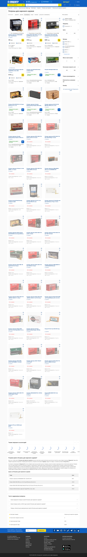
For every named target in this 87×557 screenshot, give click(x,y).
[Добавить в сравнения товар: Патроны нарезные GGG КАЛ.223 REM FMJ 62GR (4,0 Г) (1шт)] (59, 90)
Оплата (45, 537)
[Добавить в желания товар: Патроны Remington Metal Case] (59, 53)
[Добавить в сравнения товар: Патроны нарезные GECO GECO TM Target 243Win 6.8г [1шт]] (41, 154)
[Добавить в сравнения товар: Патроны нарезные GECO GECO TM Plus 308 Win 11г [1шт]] (41, 250)
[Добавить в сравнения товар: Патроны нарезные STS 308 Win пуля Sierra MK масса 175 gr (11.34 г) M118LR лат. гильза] (59, 186)
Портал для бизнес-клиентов (68, 539)
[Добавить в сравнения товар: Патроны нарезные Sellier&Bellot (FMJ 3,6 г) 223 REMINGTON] (59, 154)
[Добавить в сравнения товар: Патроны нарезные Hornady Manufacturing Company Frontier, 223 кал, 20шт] (23, 122)
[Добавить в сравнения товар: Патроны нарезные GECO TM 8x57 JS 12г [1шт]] (41, 346)
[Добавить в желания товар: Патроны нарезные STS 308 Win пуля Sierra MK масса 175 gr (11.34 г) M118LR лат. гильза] (59, 184)
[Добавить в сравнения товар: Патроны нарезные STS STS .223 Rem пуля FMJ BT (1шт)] (41, 186)
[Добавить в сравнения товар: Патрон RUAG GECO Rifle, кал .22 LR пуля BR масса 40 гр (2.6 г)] (41, 20)
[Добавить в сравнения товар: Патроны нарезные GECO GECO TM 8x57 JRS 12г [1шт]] (59, 218)
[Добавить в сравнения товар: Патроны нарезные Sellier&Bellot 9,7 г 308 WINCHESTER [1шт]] (59, 250)
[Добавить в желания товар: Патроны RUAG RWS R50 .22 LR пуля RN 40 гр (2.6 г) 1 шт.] (23, 88)
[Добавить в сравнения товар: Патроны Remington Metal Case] (59, 55)
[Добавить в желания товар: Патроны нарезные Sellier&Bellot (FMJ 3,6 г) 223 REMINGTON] (59, 152)
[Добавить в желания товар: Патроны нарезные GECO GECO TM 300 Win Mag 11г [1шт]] (23, 377)
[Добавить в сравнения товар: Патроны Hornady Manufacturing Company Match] (41, 55)
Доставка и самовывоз (49, 540)
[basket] (77, 5)
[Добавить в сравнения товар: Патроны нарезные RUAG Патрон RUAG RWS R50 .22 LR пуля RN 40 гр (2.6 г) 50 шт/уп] (23, 218)
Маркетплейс (28, 545)
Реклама (27, 546)
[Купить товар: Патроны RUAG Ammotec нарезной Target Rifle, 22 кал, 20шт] (22, 75)
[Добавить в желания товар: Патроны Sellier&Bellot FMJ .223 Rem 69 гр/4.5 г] (41, 377)
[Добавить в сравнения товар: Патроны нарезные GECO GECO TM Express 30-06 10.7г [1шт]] (41, 122)
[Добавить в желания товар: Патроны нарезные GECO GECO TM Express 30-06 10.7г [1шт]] (41, 120)
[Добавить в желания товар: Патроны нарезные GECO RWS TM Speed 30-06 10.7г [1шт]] (23, 248)
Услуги (45, 545)
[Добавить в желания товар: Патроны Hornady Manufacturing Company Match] (41, 53)
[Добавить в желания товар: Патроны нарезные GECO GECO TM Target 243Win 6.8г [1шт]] (41, 152)
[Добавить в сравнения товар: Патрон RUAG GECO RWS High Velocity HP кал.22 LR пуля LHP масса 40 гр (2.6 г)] (59, 20)
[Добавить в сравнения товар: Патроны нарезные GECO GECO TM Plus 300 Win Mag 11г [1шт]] (59, 122)
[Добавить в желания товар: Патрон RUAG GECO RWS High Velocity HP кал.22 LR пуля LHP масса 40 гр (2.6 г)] (59, 18)
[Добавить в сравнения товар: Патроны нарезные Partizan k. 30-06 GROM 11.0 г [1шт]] (23, 154)
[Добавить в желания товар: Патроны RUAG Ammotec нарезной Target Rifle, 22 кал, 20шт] (23, 53)
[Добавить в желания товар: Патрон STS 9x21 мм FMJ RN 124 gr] (59, 312)
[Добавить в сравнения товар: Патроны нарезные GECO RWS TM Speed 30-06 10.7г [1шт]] (23, 250)
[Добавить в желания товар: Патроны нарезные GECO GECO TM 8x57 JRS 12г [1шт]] (59, 216)
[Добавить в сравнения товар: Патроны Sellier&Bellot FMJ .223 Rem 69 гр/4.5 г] (41, 378)
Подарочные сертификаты (49, 546)
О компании (28, 537)
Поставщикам (29, 543)
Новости (27, 539)
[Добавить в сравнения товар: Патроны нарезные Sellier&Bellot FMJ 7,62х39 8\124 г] (23, 20)
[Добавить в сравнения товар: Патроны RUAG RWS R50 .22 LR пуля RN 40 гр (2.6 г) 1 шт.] (23, 90)
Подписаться (41, 530)
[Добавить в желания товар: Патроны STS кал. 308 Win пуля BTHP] (23, 409)
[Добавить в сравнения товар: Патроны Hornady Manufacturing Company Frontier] (23, 186)
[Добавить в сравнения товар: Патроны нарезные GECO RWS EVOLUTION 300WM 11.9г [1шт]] (23, 346)
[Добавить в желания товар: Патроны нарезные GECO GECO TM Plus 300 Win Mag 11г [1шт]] (59, 120)
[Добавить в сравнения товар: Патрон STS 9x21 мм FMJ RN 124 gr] (59, 314)
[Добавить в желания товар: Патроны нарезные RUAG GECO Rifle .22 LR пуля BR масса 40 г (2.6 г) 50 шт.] (59, 280)
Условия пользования (67, 537)
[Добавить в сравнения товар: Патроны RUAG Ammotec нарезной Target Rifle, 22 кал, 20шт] (23, 55)
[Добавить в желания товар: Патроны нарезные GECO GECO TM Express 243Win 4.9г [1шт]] (59, 344)
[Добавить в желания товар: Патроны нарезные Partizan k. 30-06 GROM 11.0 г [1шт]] (23, 152)
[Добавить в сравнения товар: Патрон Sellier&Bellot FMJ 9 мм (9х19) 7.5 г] (59, 378)
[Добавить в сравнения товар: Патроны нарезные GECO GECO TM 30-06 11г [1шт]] (41, 218)
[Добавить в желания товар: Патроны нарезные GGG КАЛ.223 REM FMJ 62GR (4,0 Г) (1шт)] (59, 88)
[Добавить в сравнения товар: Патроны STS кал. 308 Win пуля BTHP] (23, 411)
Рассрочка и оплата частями (50, 539)
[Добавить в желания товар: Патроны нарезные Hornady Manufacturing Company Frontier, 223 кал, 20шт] (23, 120)
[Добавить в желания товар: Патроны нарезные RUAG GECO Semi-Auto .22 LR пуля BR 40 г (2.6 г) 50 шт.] (23, 312)
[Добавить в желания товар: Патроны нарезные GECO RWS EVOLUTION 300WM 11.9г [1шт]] (23, 344)
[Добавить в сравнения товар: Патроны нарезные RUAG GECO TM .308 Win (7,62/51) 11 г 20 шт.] (23, 282)
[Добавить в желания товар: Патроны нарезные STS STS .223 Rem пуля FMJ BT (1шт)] (41, 184)
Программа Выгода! (48, 548)
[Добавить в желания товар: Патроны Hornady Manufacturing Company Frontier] (23, 184)
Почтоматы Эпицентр (48, 549)
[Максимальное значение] (75, 33)
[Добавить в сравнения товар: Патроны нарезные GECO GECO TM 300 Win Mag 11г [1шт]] (23, 378)
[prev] (75, 442)
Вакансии (28, 542)
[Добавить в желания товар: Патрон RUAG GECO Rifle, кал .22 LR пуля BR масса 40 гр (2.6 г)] (41, 18)
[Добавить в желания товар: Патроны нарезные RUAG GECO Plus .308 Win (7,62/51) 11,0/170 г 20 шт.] (41, 280)
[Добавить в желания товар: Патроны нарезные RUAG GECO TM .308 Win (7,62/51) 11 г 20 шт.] (23, 280)
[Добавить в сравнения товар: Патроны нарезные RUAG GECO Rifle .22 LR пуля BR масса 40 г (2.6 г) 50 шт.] (59, 282)
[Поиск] (59, 5)
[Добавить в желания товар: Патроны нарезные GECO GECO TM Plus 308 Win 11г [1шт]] (41, 248)
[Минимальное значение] (67, 33)
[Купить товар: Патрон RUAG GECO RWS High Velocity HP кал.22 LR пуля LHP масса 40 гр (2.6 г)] (59, 40)
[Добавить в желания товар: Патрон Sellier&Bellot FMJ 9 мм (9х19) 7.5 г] (59, 377)
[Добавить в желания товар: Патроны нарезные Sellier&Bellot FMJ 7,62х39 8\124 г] (23, 18)
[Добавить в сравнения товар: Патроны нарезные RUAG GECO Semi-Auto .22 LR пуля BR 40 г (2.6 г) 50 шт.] (23, 314)
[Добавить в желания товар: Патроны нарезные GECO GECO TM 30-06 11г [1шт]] (41, 216)
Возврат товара (47, 542)
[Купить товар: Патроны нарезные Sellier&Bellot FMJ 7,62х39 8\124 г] (22, 40)
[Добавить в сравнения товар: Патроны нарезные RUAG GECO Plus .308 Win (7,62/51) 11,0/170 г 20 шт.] (41, 282)
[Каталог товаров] (16, 5)
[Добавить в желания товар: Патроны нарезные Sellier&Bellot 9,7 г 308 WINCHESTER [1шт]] (59, 248)
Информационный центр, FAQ (13, 537)
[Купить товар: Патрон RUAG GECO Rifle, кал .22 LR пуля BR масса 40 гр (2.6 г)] (41, 40)
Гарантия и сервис (48, 543)
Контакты (28, 540)
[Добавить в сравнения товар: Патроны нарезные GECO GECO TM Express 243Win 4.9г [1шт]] (59, 346)
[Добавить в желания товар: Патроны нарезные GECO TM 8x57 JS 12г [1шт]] (41, 344)
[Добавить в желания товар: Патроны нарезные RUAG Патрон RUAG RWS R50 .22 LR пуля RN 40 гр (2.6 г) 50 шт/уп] (23, 216)
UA (23, 1)
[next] (78, 442)
